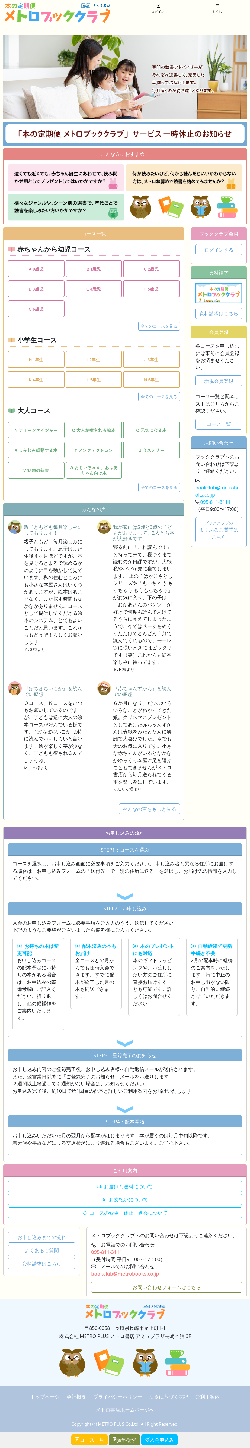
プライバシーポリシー (117, 1396)
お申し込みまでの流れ (41, 1237)
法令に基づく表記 (168, 1396)
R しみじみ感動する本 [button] (36, 450)
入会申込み (159, 1440)
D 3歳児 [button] (36, 288)
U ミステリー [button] (151, 450)
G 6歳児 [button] (36, 309)
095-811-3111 (215, 502)
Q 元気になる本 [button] (151, 430)
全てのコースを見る (159, 326)
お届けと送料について (125, 1186)
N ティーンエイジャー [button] (36, 430)
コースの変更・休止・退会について (125, 1213)
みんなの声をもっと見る (149, 809)
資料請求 (124, 1440)
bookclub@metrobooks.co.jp (125, 1273)
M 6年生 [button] (151, 379)
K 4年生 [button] (36, 379)
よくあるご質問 (42, 1250)
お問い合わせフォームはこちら (167, 1287)
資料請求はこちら (218, 313)
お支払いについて (125, 1199)
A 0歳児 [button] (36, 268)
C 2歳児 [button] (151, 268)
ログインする (218, 249)
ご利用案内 (207, 1396)
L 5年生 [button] (93, 379)
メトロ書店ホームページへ (125, 1409)
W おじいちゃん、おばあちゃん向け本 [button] (94, 470)
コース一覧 (219, 424)
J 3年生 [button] (151, 359)
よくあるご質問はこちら (218, 530)
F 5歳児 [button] (151, 288)
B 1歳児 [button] (93, 268)
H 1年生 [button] (36, 359)
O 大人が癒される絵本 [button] (94, 430)
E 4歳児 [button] (93, 288)
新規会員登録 (218, 381)
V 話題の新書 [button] (36, 470)
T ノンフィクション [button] (94, 450)
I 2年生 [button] (93, 359)
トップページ (45, 1396)
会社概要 (76, 1396)
